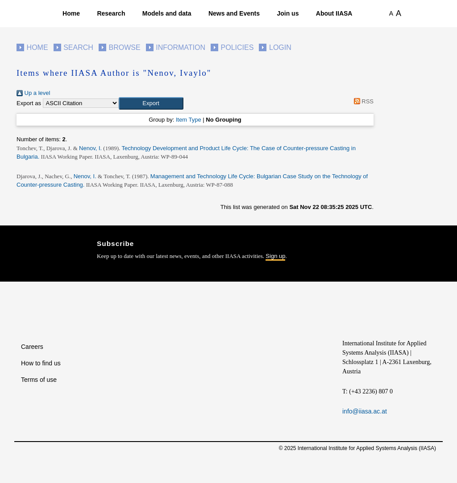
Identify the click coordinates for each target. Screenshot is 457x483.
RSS (362, 101)
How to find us (41, 363)
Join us (288, 13)
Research (111, 13)
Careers (32, 346)
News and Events (234, 13)
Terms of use (39, 379)
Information (180, 47)
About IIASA (334, 13)
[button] (151, 103)
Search (78, 47)
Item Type (188, 119)
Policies (237, 47)
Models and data (166, 13)
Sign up (275, 256)
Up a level (33, 93)
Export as (29, 103)
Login (280, 47)
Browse (124, 47)
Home (71, 13)
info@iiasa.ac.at (364, 411)
